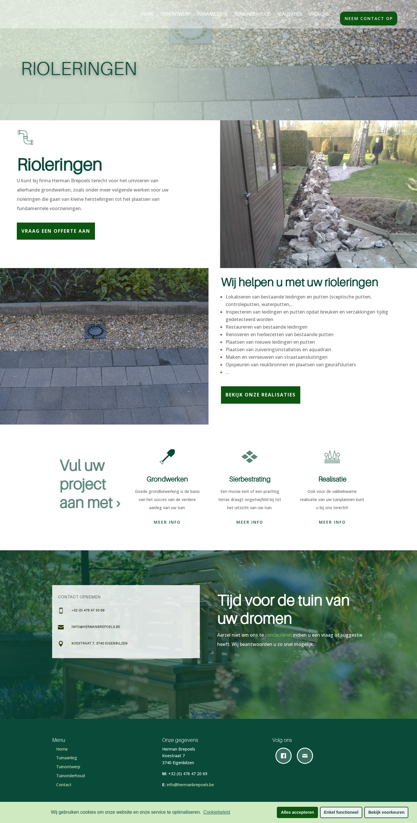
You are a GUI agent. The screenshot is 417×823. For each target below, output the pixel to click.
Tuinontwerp (175, 14)
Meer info (167, 522)
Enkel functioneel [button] (341, 812)
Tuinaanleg (209, 14)
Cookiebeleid (216, 812)
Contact (64, 784)
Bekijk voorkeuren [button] (386, 812)
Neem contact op (376, 18)
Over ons (318, 14)
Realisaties (289, 14)
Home (147, 14)
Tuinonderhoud (252, 14)
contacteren (279, 635)
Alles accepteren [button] (297, 812)
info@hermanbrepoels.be (190, 784)
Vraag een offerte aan (55, 231)
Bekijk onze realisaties (261, 395)
